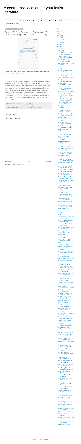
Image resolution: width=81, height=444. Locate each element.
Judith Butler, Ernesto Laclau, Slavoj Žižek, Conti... (65, 103)
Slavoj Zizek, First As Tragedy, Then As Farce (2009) (66, 365)
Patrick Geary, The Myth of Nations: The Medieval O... (65, 202)
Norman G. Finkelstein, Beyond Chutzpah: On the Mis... (66, 184)
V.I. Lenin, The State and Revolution (64, 414)
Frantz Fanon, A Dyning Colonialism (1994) (64, 398)
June (60, 48)
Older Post (48, 161)
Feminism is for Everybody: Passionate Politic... (65, 294)
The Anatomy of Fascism (64, 264)
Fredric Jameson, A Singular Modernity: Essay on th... (65, 126)
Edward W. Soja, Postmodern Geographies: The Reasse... (66, 252)
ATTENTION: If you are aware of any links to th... (65, 221)
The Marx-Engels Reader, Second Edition (64, 89)
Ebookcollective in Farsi (16, 21)
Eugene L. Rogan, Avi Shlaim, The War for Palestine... (65, 170)
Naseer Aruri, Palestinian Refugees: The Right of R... (65, 142)
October (61, 40)
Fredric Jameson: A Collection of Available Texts (65, 290)
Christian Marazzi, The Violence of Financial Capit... (66, 270)
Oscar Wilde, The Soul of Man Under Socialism (65, 387)
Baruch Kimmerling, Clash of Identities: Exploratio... (65, 149)
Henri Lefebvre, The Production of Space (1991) (66, 314)
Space (23, 107)
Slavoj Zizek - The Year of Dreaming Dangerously (64, 240)
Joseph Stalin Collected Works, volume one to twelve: (66, 53)
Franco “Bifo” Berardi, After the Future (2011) (66, 228)
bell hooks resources (63, 300)
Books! (60, 214)
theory (34, 107)
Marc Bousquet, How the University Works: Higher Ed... (65, 329)
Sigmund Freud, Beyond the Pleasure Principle (65, 321)
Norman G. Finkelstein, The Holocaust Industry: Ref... (65, 177)
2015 (58, 31)
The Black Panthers (63, 280)
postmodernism (9, 107)
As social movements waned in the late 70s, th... (66, 217)
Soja (21, 107)
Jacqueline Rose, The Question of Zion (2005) (66, 181)
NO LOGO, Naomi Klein (64, 208)
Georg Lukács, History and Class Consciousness (65, 405)
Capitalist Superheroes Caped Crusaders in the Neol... (65, 277)
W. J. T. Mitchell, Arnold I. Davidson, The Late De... (65, 324)
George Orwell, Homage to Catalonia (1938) (65, 361)
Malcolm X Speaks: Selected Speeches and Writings (65, 60)
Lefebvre (38, 106)
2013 (58, 36)
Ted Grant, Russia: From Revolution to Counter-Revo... (64, 383)
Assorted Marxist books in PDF (66, 258)
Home (6, 21)
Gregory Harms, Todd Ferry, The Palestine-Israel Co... (65, 174)
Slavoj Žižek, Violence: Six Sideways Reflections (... (65, 335)
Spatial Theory (29, 107)
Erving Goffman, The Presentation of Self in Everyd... (64, 85)
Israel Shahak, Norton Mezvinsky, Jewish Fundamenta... (63, 138)
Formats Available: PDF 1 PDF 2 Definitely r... (66, 418)
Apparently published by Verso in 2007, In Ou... (66, 224)
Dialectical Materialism (20, 106)
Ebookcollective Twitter (47, 21)
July (60, 46)
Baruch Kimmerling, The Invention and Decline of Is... (66, 156)
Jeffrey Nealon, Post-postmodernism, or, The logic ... (66, 354)
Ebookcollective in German (61, 21)
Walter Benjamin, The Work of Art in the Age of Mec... (65, 199)
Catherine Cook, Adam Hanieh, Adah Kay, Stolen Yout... (66, 133)
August (61, 44)
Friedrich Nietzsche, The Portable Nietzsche (64, 338)
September (62, 42)
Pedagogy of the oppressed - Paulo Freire (65, 71)
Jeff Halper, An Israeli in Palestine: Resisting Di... (65, 145)
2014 (58, 33)
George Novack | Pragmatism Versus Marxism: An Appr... (65, 206)
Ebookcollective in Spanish (12, 23)
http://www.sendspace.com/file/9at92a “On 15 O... (66, 243)
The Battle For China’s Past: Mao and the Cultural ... (65, 111)
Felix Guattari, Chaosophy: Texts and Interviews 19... (65, 80)
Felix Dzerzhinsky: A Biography (66, 411)
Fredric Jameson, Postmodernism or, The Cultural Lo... (64, 236)
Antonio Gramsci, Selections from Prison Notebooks (65, 305)
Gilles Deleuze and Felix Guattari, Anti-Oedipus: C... (65, 123)
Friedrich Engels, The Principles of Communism (66, 409)
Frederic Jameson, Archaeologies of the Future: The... (66, 119)
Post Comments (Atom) (18, 164)
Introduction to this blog (64, 424)
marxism (42, 106)
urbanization (39, 107)
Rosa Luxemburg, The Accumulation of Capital (65, 394)
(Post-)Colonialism (63, 302)
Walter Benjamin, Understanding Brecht (64, 358)
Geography (32, 106)
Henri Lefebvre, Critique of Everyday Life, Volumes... (65, 114)
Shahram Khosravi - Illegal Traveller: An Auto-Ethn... (65, 99)
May (60, 51)
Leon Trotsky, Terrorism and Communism (65, 401)
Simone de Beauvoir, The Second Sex (64, 375)
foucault (28, 106)
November (61, 37)
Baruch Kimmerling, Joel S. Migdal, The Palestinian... (65, 188)
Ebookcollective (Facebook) (32, 21)
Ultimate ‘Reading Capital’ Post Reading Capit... (66, 421)
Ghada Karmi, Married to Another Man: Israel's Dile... (66, 160)
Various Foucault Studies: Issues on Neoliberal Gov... (65, 57)
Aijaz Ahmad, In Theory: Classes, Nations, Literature (66, 287)
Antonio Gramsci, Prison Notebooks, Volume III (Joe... (66, 195)
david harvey (12, 106)
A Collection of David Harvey (65, 332)
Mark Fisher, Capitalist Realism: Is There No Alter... (66, 297)
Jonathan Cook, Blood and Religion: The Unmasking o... (66, 152)
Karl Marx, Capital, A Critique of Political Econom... (66, 74)
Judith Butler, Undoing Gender (66, 77)
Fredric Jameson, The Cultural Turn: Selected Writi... (66, 92)
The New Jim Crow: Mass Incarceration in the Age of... (66, 267)
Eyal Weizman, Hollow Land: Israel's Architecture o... (65, 163)
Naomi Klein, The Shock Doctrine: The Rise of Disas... (64, 310)
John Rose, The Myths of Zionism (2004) (64, 191)
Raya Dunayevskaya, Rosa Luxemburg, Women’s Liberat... (65, 248)
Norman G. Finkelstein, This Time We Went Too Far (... (65, 167)
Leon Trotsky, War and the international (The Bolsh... (65, 368)
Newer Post (8, 161)
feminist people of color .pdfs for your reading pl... (65, 255)
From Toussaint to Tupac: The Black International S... (65, 274)
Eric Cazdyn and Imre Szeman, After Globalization (66, 231)
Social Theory (16, 107)
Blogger (47, 439)
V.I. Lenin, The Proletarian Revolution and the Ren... (65, 391)
